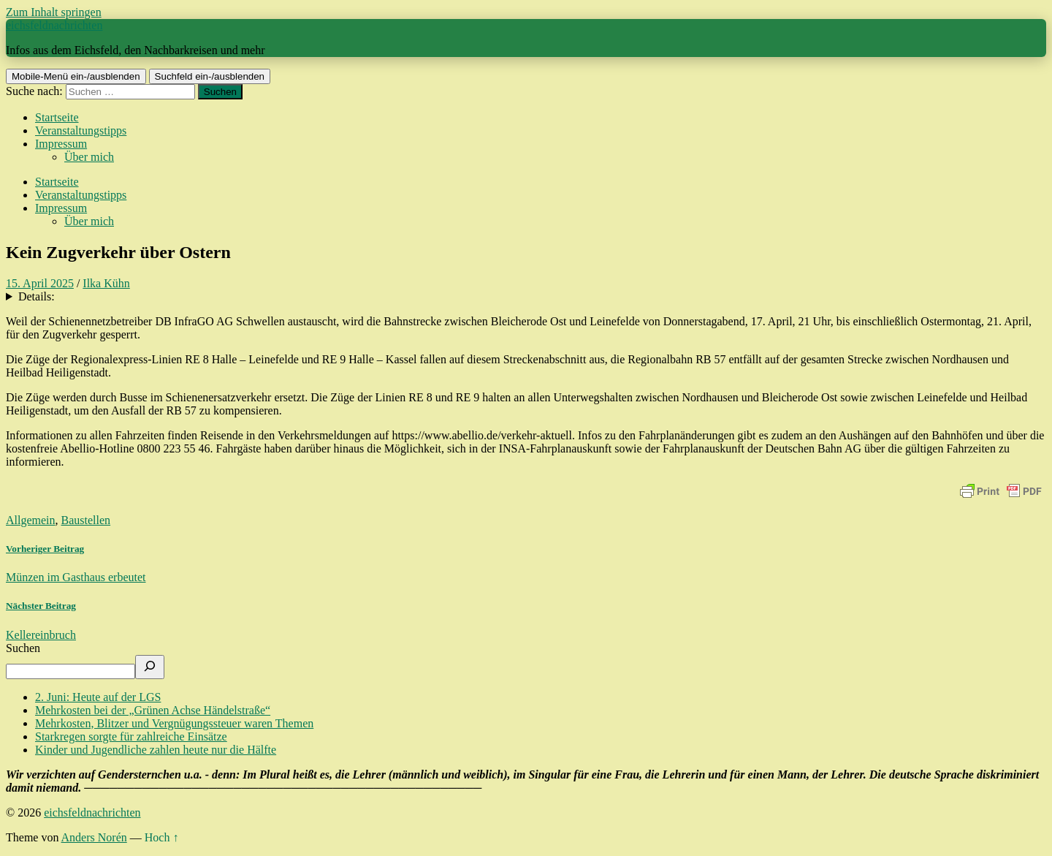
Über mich (89, 157)
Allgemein (31, 520)
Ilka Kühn (106, 283)
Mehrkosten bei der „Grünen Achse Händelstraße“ (152, 710)
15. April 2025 (40, 283)
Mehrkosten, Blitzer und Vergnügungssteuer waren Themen (174, 723)
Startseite (57, 117)
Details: (36, 296)
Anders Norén (94, 837)
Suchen (23, 648)
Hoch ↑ (162, 837)
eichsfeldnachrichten (54, 25)
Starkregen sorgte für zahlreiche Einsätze (131, 736)
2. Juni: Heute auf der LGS (98, 697)
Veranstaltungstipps (80, 130)
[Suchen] (149, 667)
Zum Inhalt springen (54, 12)
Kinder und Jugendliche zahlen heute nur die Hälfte (155, 749)
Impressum (61, 143)
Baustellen (86, 520)
